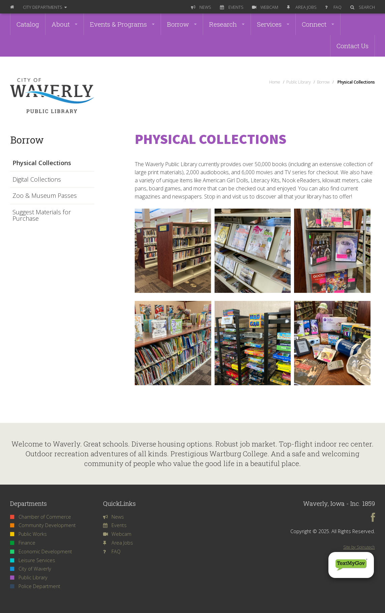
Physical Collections (41, 163)
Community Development (43, 525)
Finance (22, 543)
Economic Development (41, 551)
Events (232, 7)
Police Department (35, 586)
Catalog (28, 24)
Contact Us (352, 45)
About (64, 24)
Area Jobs (302, 7)
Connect (318, 24)
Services (273, 24)
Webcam (265, 7)
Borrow (182, 24)
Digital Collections (36, 179)
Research (227, 24)
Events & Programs (122, 24)
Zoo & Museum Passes (44, 195)
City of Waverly (30, 568)
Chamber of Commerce (40, 517)
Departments (45, 7)
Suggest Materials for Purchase (41, 215)
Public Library (28, 577)
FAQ (333, 7)
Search (362, 7)
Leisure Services (32, 560)
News (201, 7)
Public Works (28, 534)
